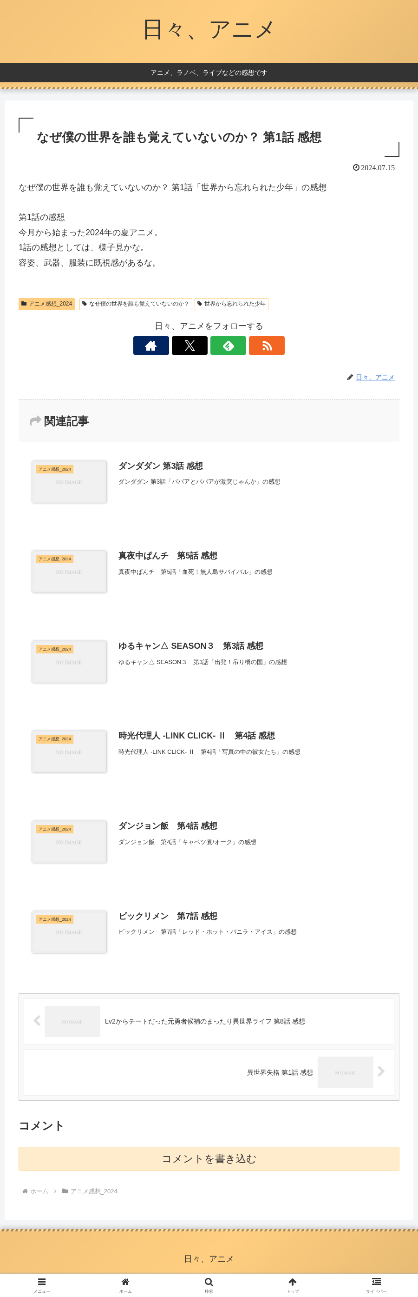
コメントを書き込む (209, 1161)
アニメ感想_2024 (46, 303)
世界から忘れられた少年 (231, 303)
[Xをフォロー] (198, 345)
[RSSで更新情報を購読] (241, 345)
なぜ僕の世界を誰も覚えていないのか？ (135, 303)
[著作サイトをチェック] (177, 345)
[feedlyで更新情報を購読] (219, 345)
